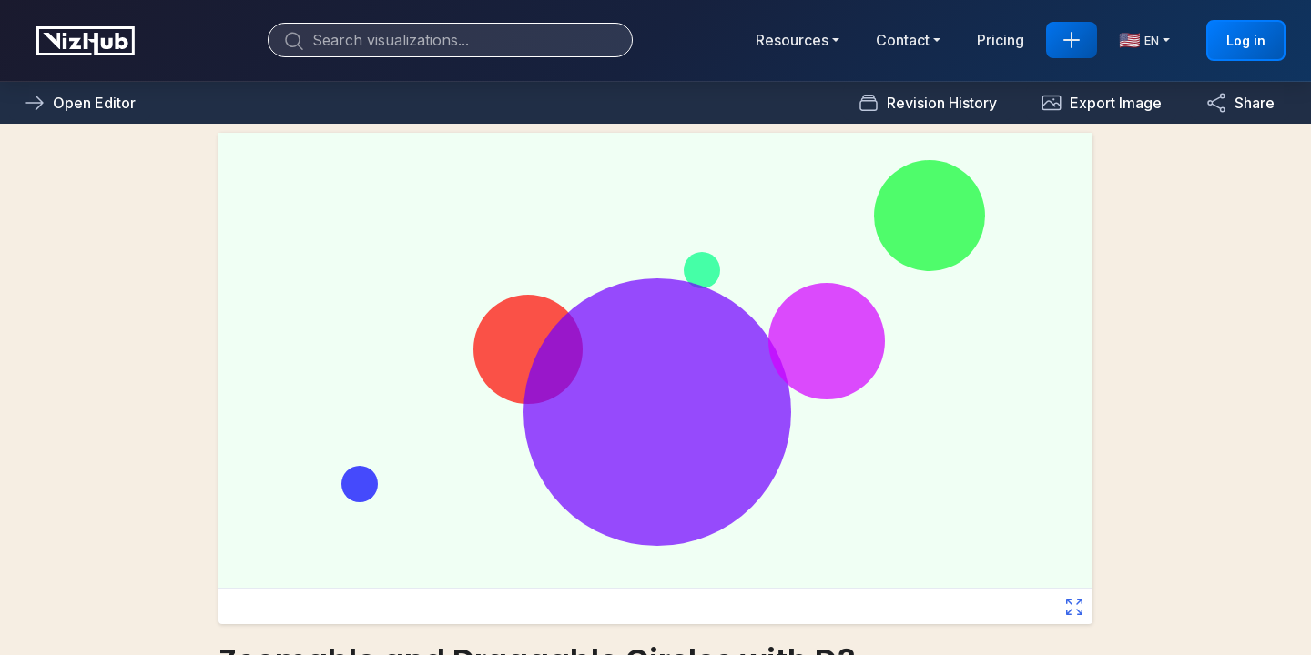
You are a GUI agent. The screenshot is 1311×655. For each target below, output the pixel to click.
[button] (1101, 103)
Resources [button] (792, 40)
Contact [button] (903, 40)
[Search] (450, 40)
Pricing (1000, 40)
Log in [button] (1245, 40)
